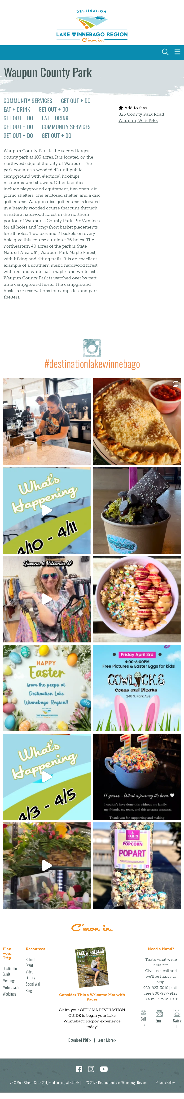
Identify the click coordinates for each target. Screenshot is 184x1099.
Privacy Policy (165, 1083)
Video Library (30, 974)
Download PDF (78, 1040)
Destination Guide (10, 971)
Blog (29, 990)
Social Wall (33, 984)
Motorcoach (11, 987)
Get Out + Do (76, 100)
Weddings (9, 994)
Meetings (9, 981)
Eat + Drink (17, 109)
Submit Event (30, 962)
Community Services (28, 100)
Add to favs (132, 107)
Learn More (105, 1040)
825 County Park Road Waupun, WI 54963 (141, 117)
